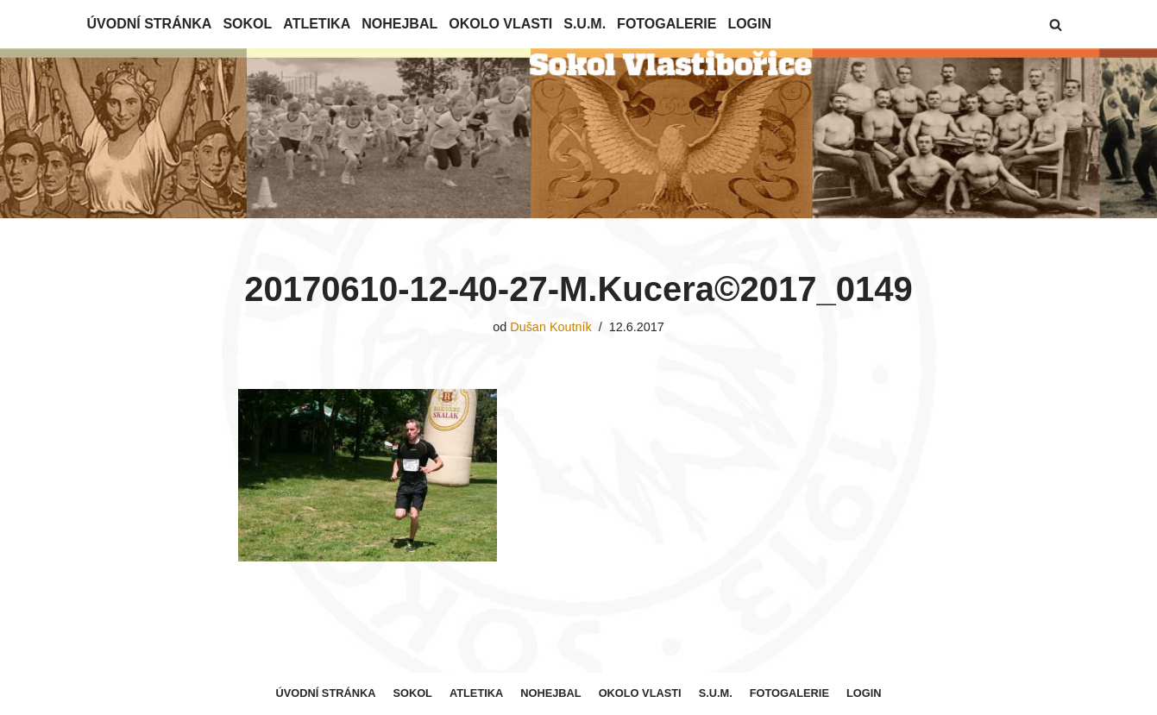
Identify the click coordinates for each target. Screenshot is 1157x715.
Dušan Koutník (550, 327)
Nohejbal (399, 23)
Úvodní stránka (149, 23)
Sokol (247, 23)
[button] (1055, 24)
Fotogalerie (666, 23)
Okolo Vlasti (500, 23)
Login (749, 23)
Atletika (316, 23)
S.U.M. (584, 23)
